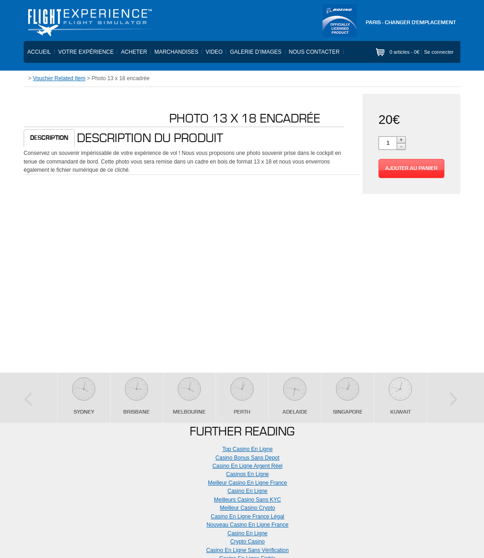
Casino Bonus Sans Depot (248, 458)
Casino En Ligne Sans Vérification (247, 550)
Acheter (134, 52)
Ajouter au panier (411, 168)
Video (214, 52)
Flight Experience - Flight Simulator (89, 23)
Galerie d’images (255, 52)
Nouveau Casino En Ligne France (247, 525)
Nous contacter (314, 52)
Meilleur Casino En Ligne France (247, 483)
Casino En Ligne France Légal (247, 516)
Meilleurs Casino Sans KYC (247, 500)
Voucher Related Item (59, 78)
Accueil (39, 52)
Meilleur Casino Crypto (247, 508)
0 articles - (404, 52)
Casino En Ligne (247, 491)
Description (49, 138)
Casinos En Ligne (247, 474)
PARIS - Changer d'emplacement (411, 23)
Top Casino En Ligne (247, 449)
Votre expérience (86, 52)
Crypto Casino (247, 541)
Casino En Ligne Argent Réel (247, 466)
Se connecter (439, 52)
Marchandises (176, 52)
